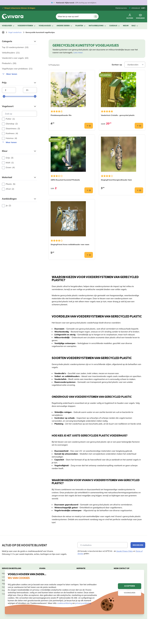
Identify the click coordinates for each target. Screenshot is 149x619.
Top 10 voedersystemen (15, 47)
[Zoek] (96, 16)
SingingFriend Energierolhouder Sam (116, 180)
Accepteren (129, 586)
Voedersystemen (27, 25)
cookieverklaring (64, 603)
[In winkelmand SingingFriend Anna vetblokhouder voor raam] (88, 255)
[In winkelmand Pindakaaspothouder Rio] (88, 126)
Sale (135, 25)
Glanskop (10, 123)
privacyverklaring (83, 603)
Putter (8, 118)
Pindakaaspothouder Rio (61, 115)
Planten (80, 25)
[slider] (4, 96)
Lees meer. (78, 52)
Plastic (8, 184)
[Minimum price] (9, 90)
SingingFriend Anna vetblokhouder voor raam (70, 244)
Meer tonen (9, 73)
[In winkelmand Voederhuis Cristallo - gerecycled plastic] (139, 126)
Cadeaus (114, 25)
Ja (6, 205)
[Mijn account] (130, 16)
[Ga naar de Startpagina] (3, 32)
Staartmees (11, 128)
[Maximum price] (30, 90)
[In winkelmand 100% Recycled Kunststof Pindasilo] (88, 190)
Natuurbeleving (97, 25)
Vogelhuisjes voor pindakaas (17, 68)
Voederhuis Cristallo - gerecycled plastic (118, 115)
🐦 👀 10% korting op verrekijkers (73, 3)
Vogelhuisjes (46, 25)
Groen (8, 167)
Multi (8, 162)
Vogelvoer (8, 25)
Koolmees (10, 133)
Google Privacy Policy (124, 551)
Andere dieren (64, 25)
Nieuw (126, 25)
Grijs (7, 157)
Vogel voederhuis (15, 32)
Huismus (9, 138)
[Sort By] (134, 65)
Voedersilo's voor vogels (15, 57)
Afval (8, 189)
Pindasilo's (9, 63)
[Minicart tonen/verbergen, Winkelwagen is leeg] (140, 16)
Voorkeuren (129, 592)
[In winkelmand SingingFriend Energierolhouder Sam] (139, 190)
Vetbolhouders (11, 52)
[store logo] (12, 16)
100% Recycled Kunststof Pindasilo (65, 180)
